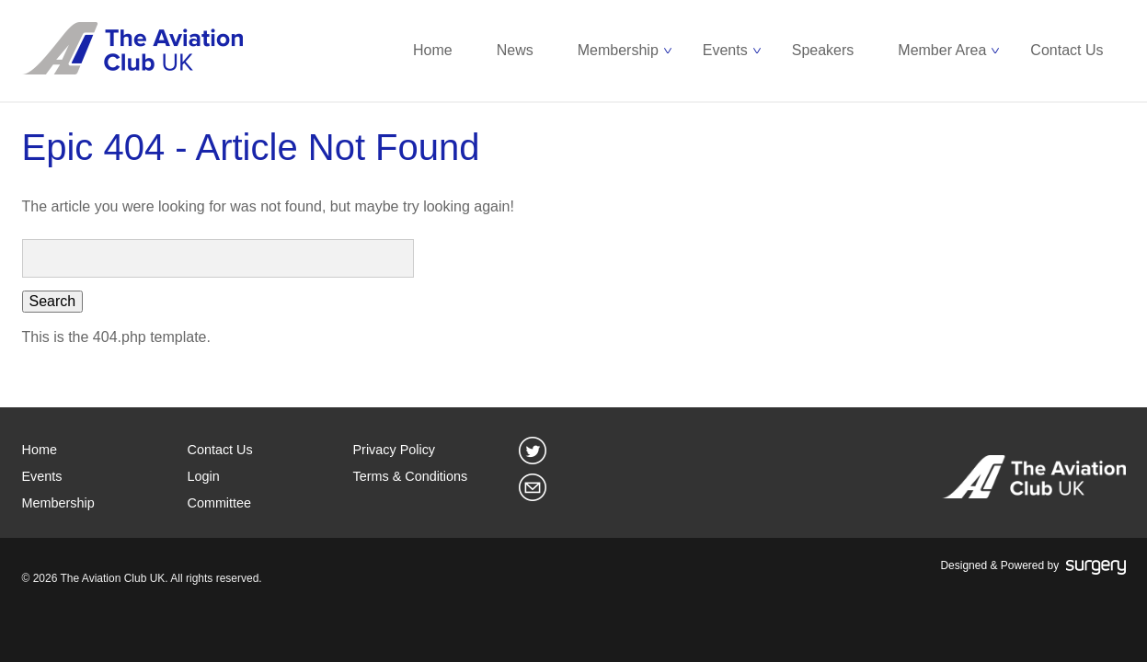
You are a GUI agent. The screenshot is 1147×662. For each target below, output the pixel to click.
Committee (220, 503)
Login (204, 476)
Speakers (823, 50)
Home (433, 50)
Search (52, 301)
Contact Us (1066, 50)
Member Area (942, 50)
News (515, 50)
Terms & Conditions (410, 476)
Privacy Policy (394, 449)
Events (725, 50)
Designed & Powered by (1032, 566)
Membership (618, 50)
